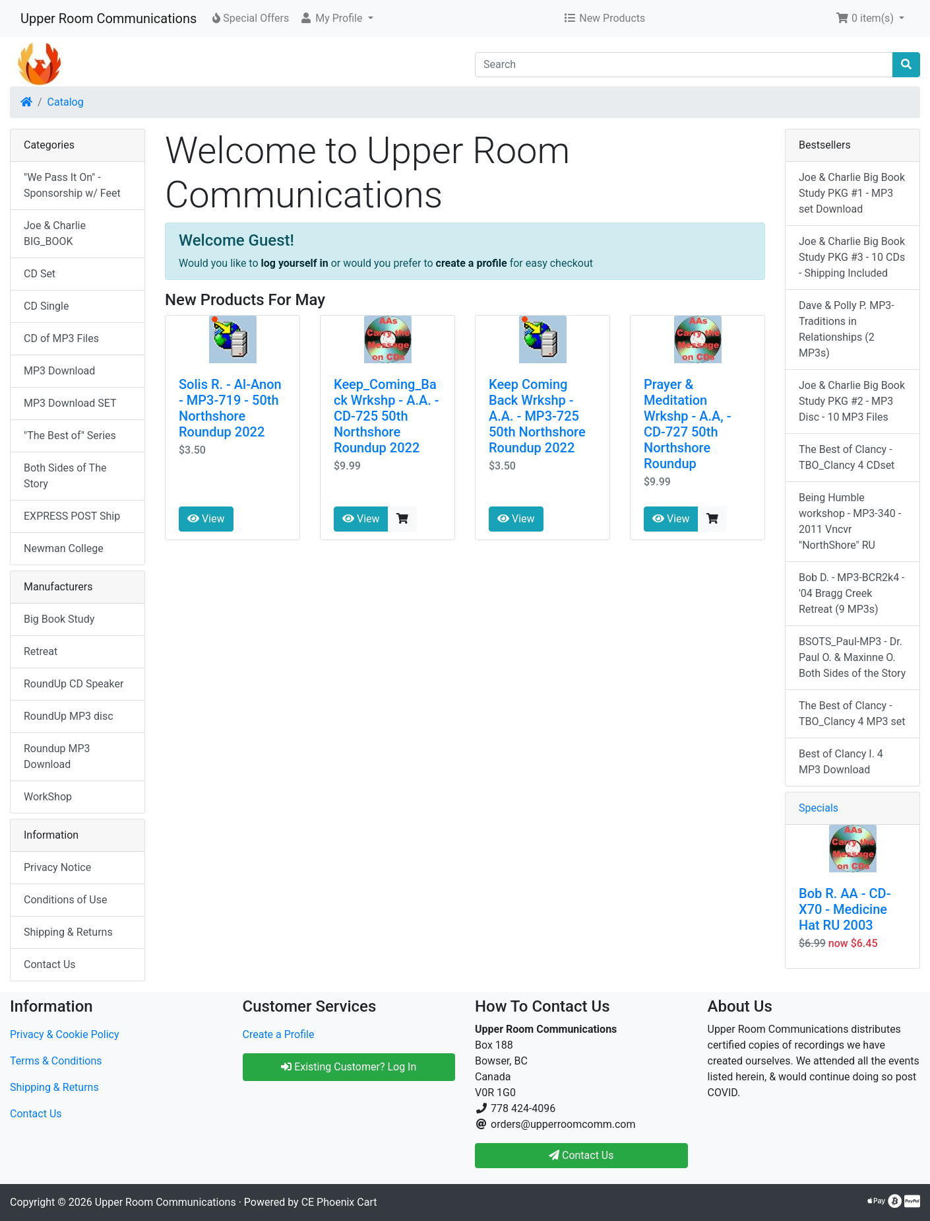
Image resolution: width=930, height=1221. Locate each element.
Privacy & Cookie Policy (64, 1034)
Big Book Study (59, 619)
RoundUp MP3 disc (68, 716)
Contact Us (50, 964)
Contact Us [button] (581, 1155)
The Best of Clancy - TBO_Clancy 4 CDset (846, 457)
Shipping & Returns (68, 932)
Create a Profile (279, 1034)
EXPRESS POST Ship (72, 516)
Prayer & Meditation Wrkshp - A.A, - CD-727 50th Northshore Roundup (687, 423)
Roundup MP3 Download (57, 756)
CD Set (39, 273)
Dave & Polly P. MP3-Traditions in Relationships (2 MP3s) (846, 329)
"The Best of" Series (70, 435)
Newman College (64, 548)
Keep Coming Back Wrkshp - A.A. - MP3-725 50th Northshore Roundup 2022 (537, 416)
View (206, 518)
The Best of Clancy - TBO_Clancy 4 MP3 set (852, 713)
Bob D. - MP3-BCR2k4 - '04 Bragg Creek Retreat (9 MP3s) (852, 593)
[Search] (684, 64)
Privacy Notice (57, 867)
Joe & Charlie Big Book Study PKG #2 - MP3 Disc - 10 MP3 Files (852, 401)
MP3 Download (59, 371)
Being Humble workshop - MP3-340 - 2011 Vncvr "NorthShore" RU (850, 521)
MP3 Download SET (70, 403)
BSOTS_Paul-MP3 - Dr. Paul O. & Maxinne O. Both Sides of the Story (852, 657)
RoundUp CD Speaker (73, 684)
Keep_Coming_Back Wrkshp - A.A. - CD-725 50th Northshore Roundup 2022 (386, 416)
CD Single (46, 306)
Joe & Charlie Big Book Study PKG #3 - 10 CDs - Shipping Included (852, 257)
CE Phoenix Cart (339, 1202)
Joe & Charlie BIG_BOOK (55, 233)
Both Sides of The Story (65, 476)
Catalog (65, 102)
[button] (336, 18)
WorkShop (48, 796)
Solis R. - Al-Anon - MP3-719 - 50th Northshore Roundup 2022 (230, 408)
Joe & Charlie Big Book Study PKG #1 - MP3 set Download (852, 193)
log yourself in (294, 263)
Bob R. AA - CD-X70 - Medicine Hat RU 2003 (844, 909)
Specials (818, 808)
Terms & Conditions (56, 1061)
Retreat (40, 651)
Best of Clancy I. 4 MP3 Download (841, 762)
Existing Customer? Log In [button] (348, 1067)
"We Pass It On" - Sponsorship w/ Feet (72, 185)
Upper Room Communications (108, 18)
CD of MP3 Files (61, 338)
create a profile (471, 263)
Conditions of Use (65, 899)
